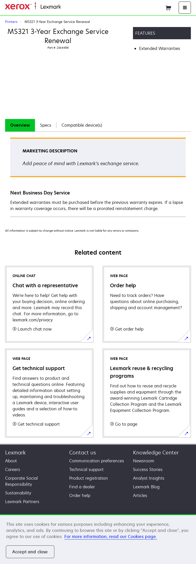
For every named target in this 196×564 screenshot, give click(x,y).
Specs (45, 125)
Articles (140, 495)
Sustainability (18, 493)
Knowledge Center (156, 452)
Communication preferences (96, 461)
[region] (98, 539)
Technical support (86, 469)
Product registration (88, 478)
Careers (12, 469)
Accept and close (30, 552)
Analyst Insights (148, 478)
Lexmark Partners (22, 501)
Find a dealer (82, 487)
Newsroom (143, 461)
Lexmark (15, 452)
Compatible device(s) (82, 125)
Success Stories (148, 469)
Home (66, 7)
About (11, 461)
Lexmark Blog (146, 487)
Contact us (82, 452)
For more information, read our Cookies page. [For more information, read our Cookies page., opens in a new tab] (110, 536)
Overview (20, 125)
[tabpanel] (98, 177)
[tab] (20, 125)
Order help (79, 495)
